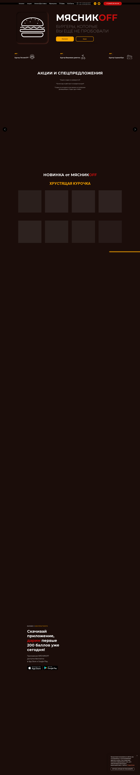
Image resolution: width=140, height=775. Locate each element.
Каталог (21, 3)
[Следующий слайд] (135, 129)
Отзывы (62, 3)
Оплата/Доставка (40, 3)
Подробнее (130, 765)
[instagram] (99, 3)
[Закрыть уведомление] (137, 756)
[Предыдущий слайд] (5, 129)
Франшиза (53, 3)
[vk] (95, 3)
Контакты (70, 3)
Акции (29, 3)
